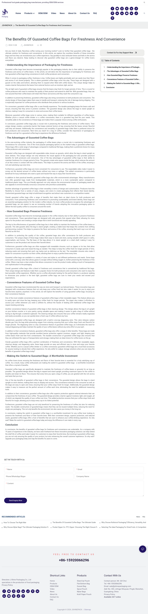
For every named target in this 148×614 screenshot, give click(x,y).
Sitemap (87, 610)
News (138, 517)
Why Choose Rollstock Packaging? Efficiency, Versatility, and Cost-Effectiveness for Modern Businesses (123, 522)
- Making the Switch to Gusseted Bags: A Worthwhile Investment (123, 83)
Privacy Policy (7, 585)
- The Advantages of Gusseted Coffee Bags (122, 71)
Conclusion (110, 87)
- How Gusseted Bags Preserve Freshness (121, 75)
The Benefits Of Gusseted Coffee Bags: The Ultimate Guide (74, 522)
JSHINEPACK (7, 25)
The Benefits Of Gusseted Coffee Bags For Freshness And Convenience (43, 25)
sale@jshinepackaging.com (120, 586)
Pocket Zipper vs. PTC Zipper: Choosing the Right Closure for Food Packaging (75, 527)
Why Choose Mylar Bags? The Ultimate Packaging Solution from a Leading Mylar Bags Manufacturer (26, 527)
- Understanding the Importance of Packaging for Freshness (123, 67)
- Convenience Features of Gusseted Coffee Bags (123, 79)
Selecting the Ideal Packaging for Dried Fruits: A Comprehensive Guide (123, 527)
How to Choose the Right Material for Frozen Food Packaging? (15, 522)
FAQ (143, 517)
